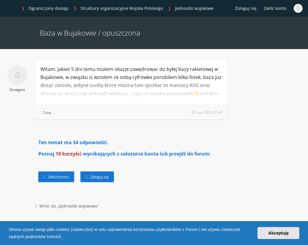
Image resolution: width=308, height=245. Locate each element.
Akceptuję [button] (278, 233)
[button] (64, 237)
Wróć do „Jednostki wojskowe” (67, 206)
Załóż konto (275, 8)
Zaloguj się (97, 176)
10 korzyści (69, 153)
